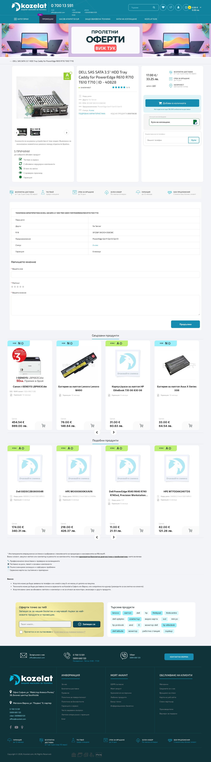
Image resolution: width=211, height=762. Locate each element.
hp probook (118, 625)
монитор (133, 631)
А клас (91, 110)
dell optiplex (118, 619)
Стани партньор (167, 701)
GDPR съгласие (117, 684)
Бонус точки (116, 701)
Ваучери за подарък (168, 713)
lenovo (115, 613)
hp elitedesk (169, 625)
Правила (65, 693)
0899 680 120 (79, 658)
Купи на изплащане (126, 19)
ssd (164, 619)
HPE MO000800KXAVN (78, 491)
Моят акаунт (116, 688)
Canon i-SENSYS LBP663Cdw (30, 386)
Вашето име (17, 269)
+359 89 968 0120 (90, 12)
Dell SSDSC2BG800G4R (29, 491)
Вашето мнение (19, 292)
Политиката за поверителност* (69, 632)
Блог (64, 719)
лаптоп (127, 613)
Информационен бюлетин (122, 706)
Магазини (164, 684)
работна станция (151, 631)
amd (131, 625)
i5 (139, 625)
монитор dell (151, 625)
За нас (64, 684)
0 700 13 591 (62, 5)
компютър (134, 619)
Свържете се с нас (167, 688)
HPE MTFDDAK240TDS (177, 491)
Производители (166, 709)
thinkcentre (171, 613)
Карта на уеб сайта (168, 697)
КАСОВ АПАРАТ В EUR (69, 19)
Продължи (186, 324)
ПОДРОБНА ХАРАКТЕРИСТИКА (92, 113)
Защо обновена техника (97, 19)
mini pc (174, 619)
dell (138, 613)
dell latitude (117, 631)
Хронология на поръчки (121, 693)
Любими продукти (119, 697)
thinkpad (157, 613)
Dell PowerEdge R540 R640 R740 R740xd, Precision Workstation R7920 (128, 495)
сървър (169, 631)
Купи (193, 140)
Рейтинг (16, 283)
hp (146, 613)
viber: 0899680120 (17, 716)
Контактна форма (179, 657)
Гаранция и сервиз (70, 706)
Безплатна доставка (70, 688)
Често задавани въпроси (72, 710)
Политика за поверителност (74, 697)
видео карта (151, 619)
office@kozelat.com (58, 12)
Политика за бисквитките (73, 701)
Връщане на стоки (168, 693)
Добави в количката (172, 103)
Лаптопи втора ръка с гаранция (75, 714)
